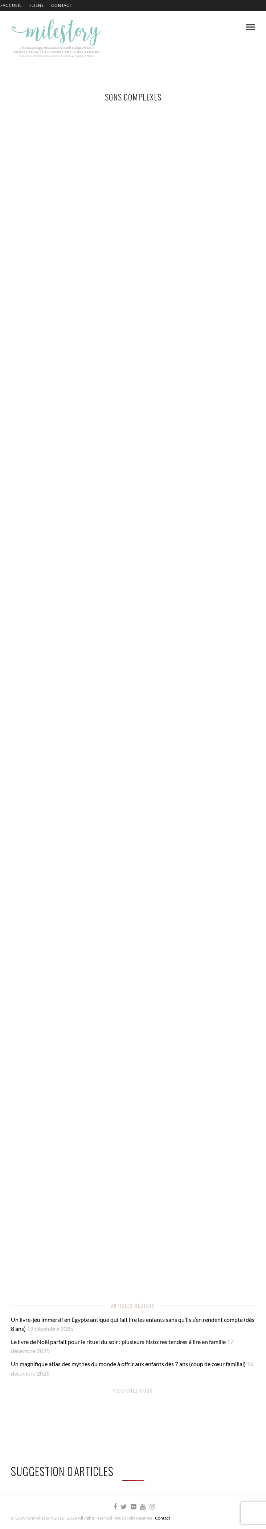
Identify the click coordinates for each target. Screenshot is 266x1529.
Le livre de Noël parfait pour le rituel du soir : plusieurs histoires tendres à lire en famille (118, 1341)
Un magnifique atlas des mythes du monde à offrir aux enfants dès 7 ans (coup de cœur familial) (128, 1363)
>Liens (36, 5)
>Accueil (11, 5)
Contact (61, 5)
